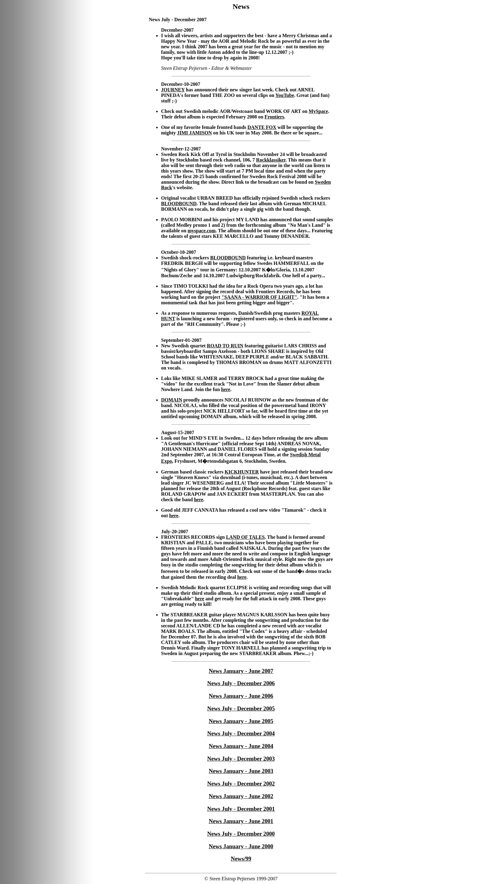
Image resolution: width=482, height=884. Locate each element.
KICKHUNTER (242, 471)
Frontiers (274, 116)
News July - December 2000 (241, 833)
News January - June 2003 (241, 771)
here (225, 389)
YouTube (284, 95)
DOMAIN (171, 399)
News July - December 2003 (241, 758)
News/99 (241, 858)
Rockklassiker (270, 159)
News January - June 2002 (241, 796)
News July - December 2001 (241, 809)
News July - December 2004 (241, 733)
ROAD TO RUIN (225, 345)
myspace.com (201, 230)
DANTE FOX (261, 127)
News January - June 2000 (241, 846)
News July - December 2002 (241, 783)
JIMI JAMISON (194, 132)
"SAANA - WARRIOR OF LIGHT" (259, 297)
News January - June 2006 (241, 696)
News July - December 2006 (241, 683)
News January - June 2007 (241, 671)
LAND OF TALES (245, 537)
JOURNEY (173, 89)
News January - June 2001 (241, 821)
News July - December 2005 (241, 708)
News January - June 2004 (241, 746)
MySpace (318, 111)
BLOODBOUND (179, 203)
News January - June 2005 (241, 721)
